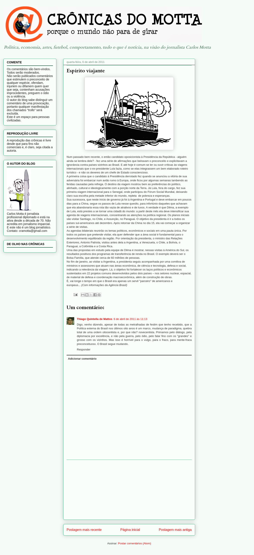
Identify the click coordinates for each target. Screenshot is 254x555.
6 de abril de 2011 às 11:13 (130, 319)
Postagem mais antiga (175, 530)
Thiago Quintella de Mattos (94, 319)
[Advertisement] (129, 489)
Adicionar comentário (82, 358)
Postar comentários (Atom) (134, 543)
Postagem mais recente (84, 530)
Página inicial (130, 530)
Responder (84, 349)
